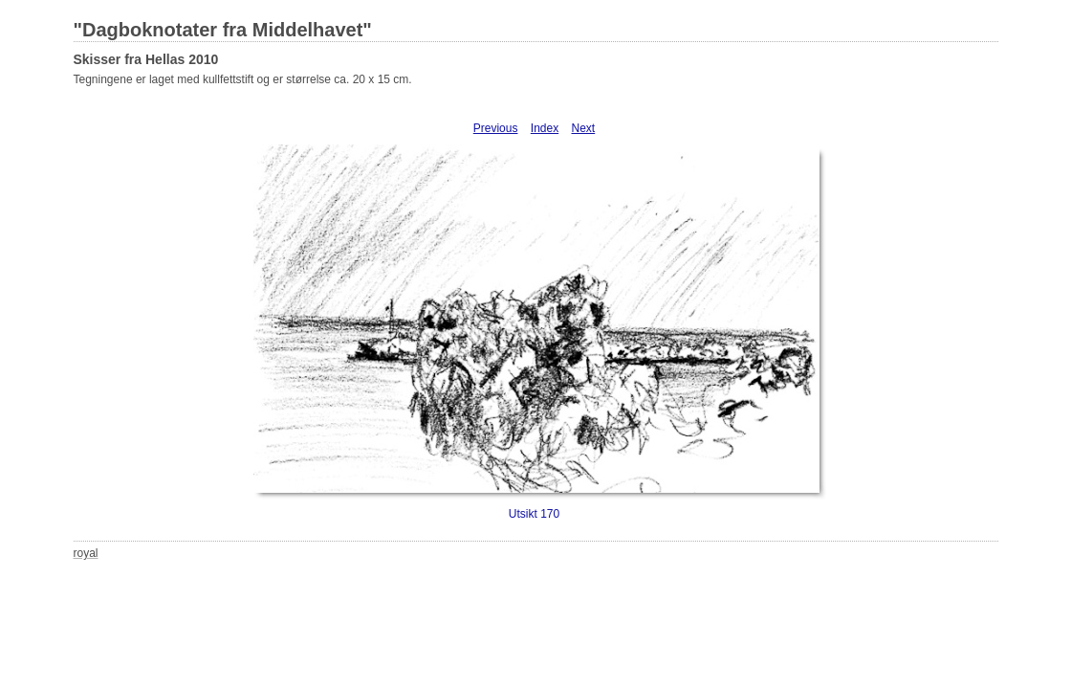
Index (544, 128)
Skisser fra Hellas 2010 (146, 59)
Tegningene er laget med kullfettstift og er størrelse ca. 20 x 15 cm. (243, 79)
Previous (495, 128)
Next (584, 128)
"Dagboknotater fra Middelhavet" (223, 29)
